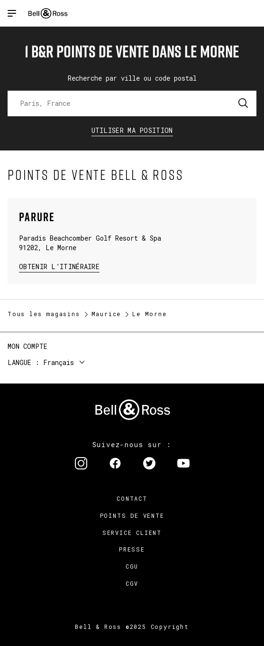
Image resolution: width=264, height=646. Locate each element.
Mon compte (27, 346)
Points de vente (132, 515)
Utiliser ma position (132, 130)
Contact (132, 498)
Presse (132, 549)
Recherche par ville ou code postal (132, 78)
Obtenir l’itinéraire (59, 266)
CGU (132, 566)
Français (58, 362)
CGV (132, 583)
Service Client (132, 532)
